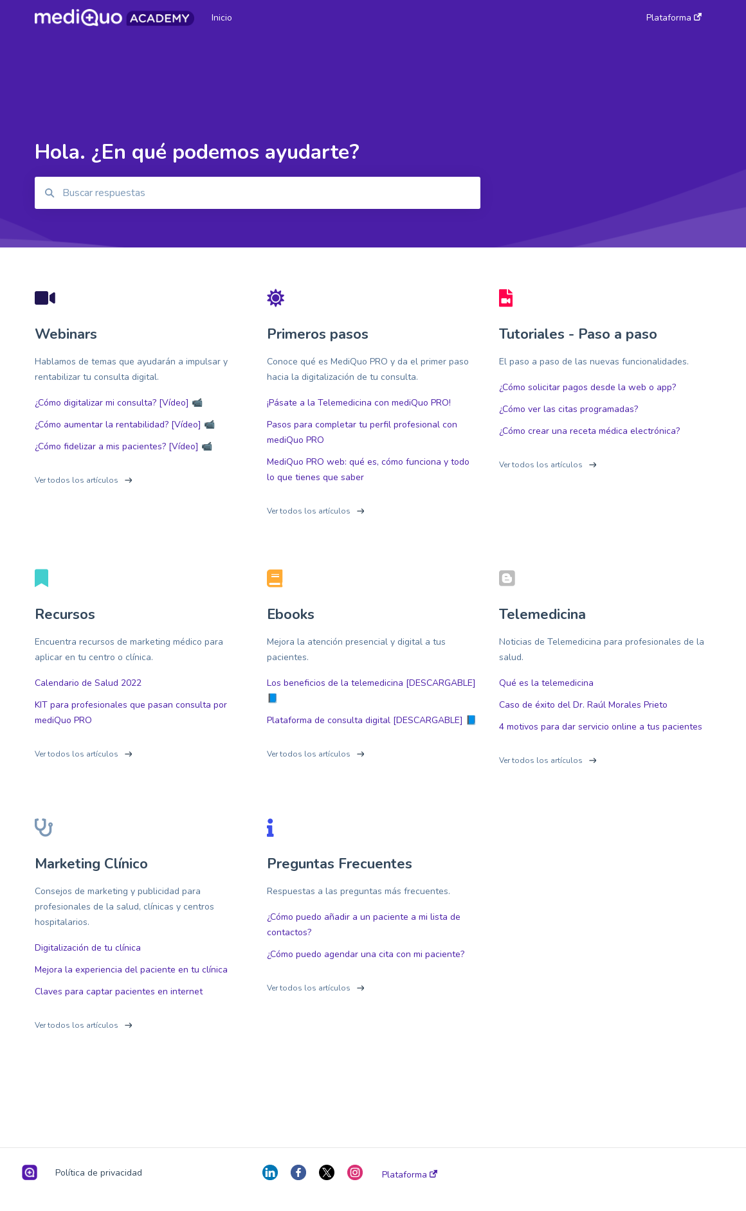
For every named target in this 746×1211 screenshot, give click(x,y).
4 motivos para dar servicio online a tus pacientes (600, 727)
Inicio (222, 18)
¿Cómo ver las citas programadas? (568, 409)
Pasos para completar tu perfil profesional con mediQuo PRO (362, 432)
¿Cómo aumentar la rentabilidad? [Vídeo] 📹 (125, 424)
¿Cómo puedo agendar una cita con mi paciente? (365, 954)
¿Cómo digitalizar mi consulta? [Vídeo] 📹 (119, 403)
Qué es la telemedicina (546, 683)
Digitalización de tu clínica (88, 948)
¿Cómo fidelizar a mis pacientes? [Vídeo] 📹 (123, 446)
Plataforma (409, 1175)
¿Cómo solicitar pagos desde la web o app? (587, 387)
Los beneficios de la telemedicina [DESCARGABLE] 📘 (371, 690)
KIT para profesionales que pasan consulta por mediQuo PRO (131, 712)
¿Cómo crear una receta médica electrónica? (589, 431)
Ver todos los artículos (76, 480)
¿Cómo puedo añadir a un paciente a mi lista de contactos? (363, 924)
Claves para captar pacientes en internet (119, 991)
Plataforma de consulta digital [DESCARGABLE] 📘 (372, 720)
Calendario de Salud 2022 (88, 683)
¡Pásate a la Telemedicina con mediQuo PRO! (359, 403)
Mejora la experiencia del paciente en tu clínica (131, 970)
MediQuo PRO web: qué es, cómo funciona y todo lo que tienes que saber (368, 469)
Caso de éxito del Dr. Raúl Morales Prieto (583, 705)
